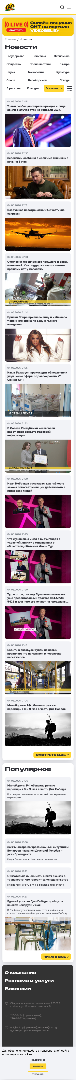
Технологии (36, 72)
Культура (63, 72)
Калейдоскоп (37, 80)
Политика (39, 56)
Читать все (55, 957)
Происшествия (40, 64)
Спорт (10, 80)
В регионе (13, 88)
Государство (15, 56)
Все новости (54, 88)
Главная (10, 39)
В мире (65, 64)
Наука (10, 72)
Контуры (33, 88)
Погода (65, 80)
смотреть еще (51, 755)
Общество (13, 64)
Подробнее (38, 1059)
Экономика (62, 56)
